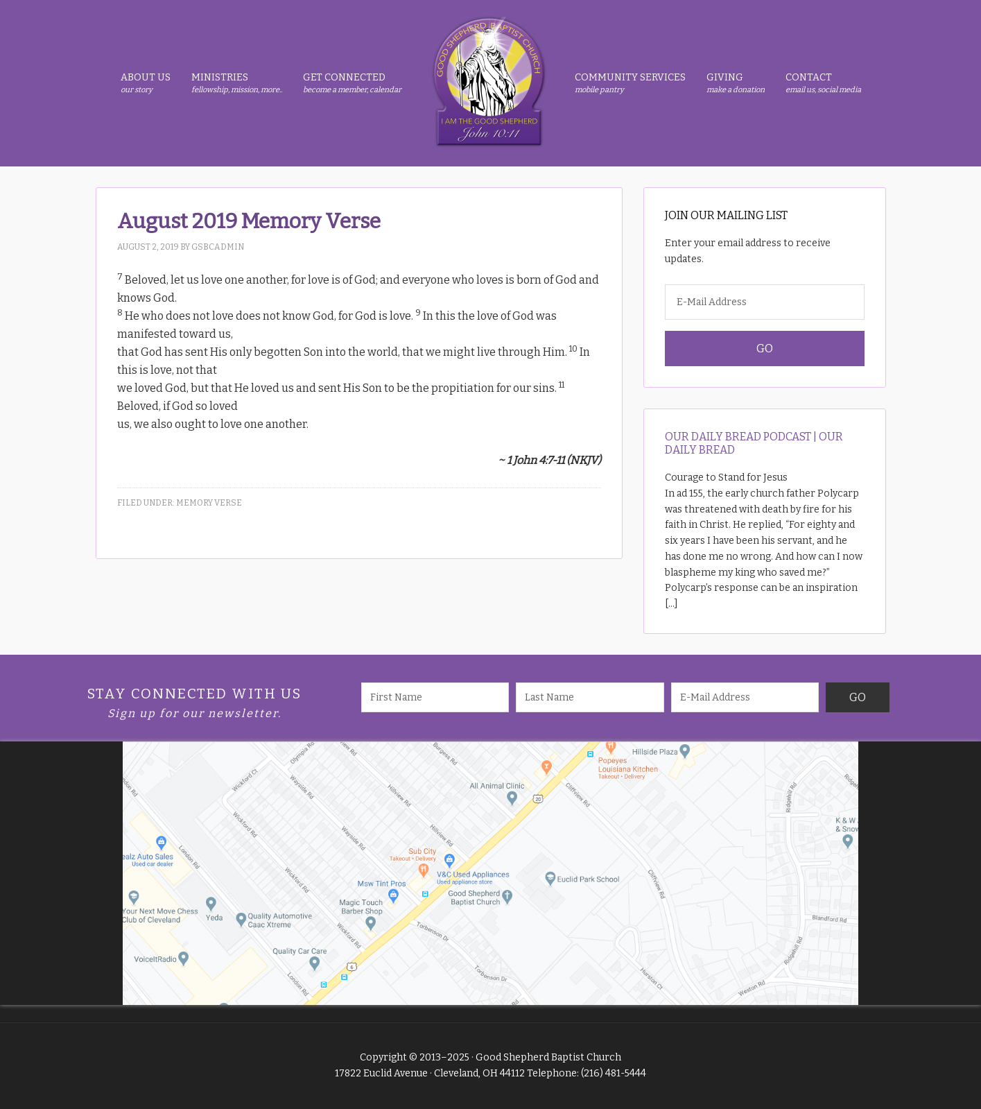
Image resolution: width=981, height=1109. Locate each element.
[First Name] (435, 697)
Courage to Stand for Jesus (726, 477)
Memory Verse (209, 503)
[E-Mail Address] (765, 302)
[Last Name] (590, 697)
